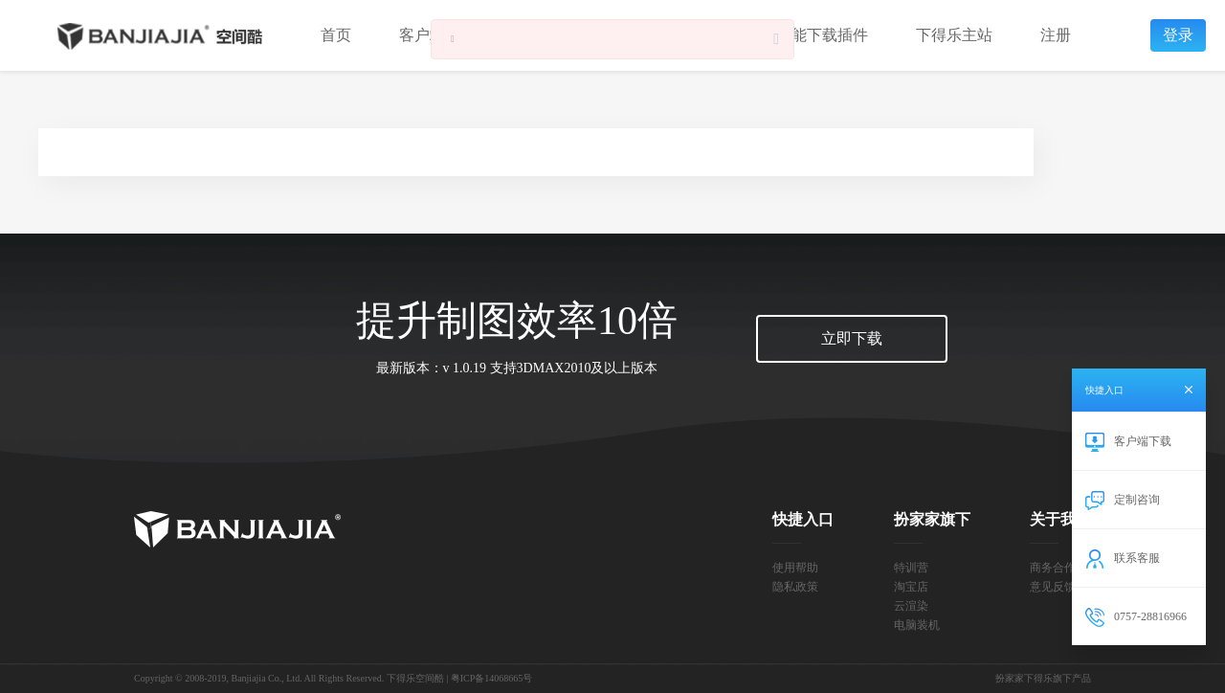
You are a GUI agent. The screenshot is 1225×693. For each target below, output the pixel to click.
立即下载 (851, 338)
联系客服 (1137, 558)
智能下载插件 (822, 35)
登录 (1178, 35)
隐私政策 (795, 586)
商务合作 (1053, 567)
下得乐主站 (954, 35)
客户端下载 (1142, 441)
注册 (1055, 35)
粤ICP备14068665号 (492, 678)
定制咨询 (1137, 499)
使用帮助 (795, 567)
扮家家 (237, 529)
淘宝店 (911, 586)
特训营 (911, 567)
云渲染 (911, 606)
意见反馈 (1053, 586)
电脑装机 (917, 625)
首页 (336, 35)
